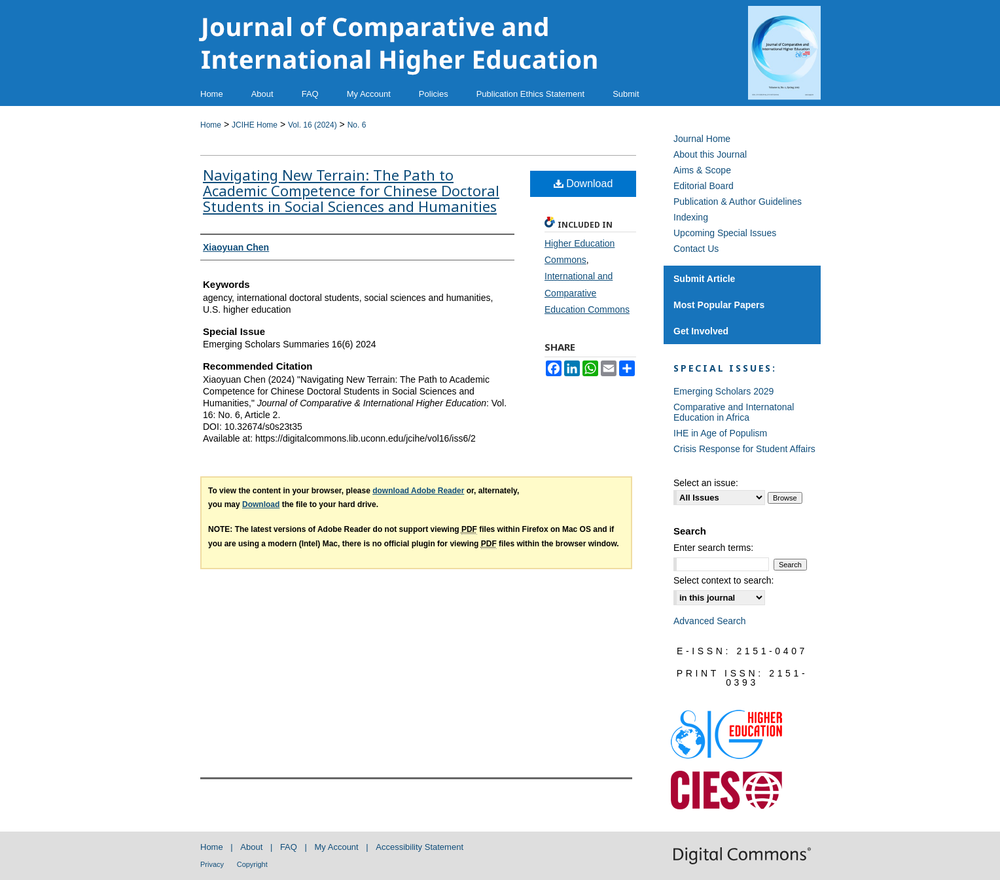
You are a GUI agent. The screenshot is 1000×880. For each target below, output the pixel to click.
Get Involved (700, 331)
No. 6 (357, 125)
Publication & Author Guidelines (737, 201)
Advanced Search (709, 621)
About (251, 847)
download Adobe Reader (418, 490)
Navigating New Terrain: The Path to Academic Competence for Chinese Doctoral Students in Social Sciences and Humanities (351, 190)
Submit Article (704, 278)
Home (210, 125)
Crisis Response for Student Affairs (744, 449)
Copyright (252, 864)
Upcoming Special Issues (724, 233)
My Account (337, 847)
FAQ (288, 847)
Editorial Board (703, 186)
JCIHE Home (254, 125)
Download (583, 183)
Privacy (212, 864)
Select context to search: (723, 580)
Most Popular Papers (718, 305)
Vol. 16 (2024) (312, 125)
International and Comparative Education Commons (587, 292)
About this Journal (710, 154)
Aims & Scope (702, 170)
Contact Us (696, 248)
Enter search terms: (713, 547)
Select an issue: (705, 483)
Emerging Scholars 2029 (723, 391)
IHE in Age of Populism (720, 433)
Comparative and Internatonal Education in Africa (733, 412)
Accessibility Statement (419, 847)
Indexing (690, 217)
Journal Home (701, 138)
